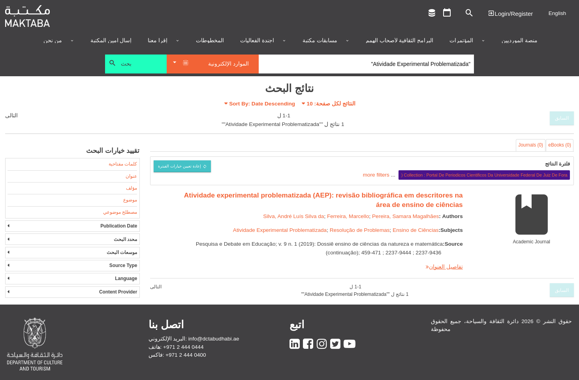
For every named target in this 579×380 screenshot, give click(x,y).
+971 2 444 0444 (183, 347)
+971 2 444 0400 (185, 355)
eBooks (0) (559, 145)
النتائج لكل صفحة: (331, 104)
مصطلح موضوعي (120, 212)
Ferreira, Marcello (348, 216)
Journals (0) (530, 145)
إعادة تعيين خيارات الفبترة (179, 166)
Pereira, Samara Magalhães (405, 216)
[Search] (366, 64)
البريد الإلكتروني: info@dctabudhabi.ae (194, 339)
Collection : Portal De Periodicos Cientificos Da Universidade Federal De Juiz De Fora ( (484, 175)
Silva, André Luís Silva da (293, 216)
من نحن (52, 40)
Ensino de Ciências (415, 230)
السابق (562, 118)
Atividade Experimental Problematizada (280, 230)
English (557, 13)
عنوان (131, 176)
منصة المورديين (520, 40)
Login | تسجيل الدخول (510, 13)
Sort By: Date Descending (262, 104)
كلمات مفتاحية (123, 164)
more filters (376, 175)
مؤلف (131, 188)
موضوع (130, 200)
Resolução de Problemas (360, 230)
